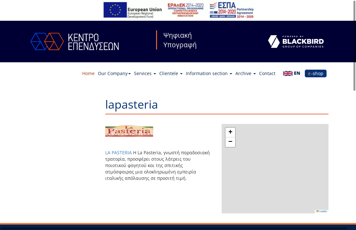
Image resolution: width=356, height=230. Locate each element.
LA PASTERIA (118, 153)
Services (145, 73)
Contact (267, 73)
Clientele (171, 73)
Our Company (114, 73)
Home (88, 73)
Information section (209, 73)
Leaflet (321, 211)
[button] (230, 132)
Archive (245, 73)
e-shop (315, 73)
